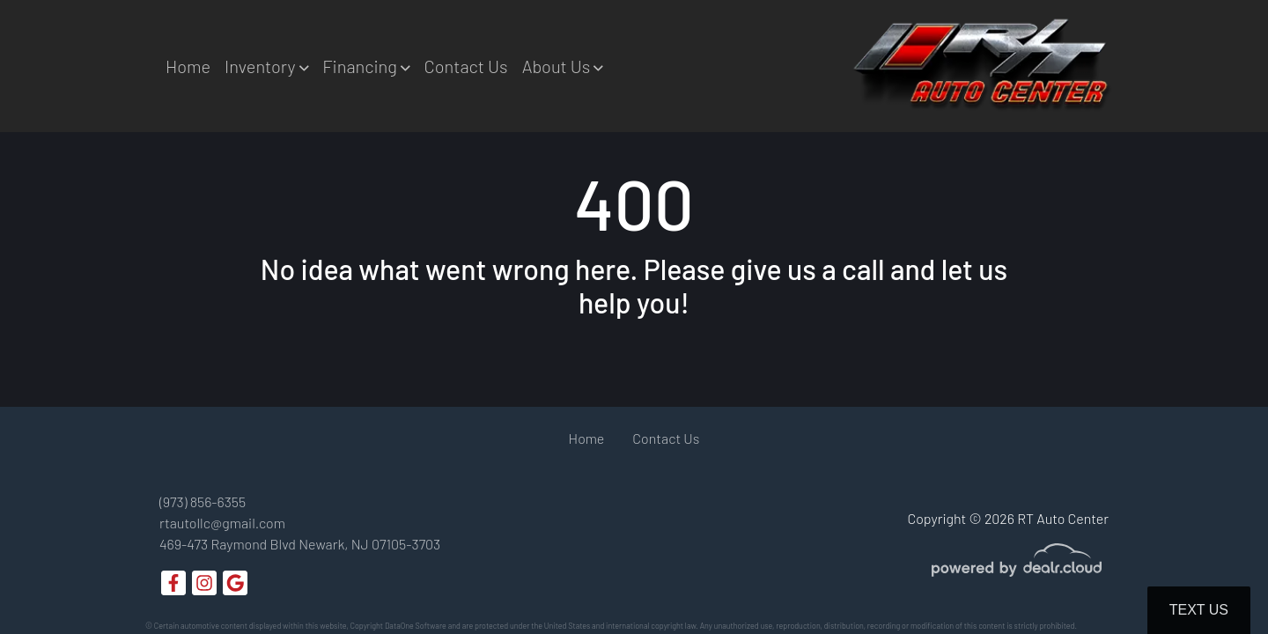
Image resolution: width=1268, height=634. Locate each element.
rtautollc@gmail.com (222, 522)
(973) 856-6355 (202, 501)
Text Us (1198, 609)
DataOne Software (415, 625)
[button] (266, 66)
